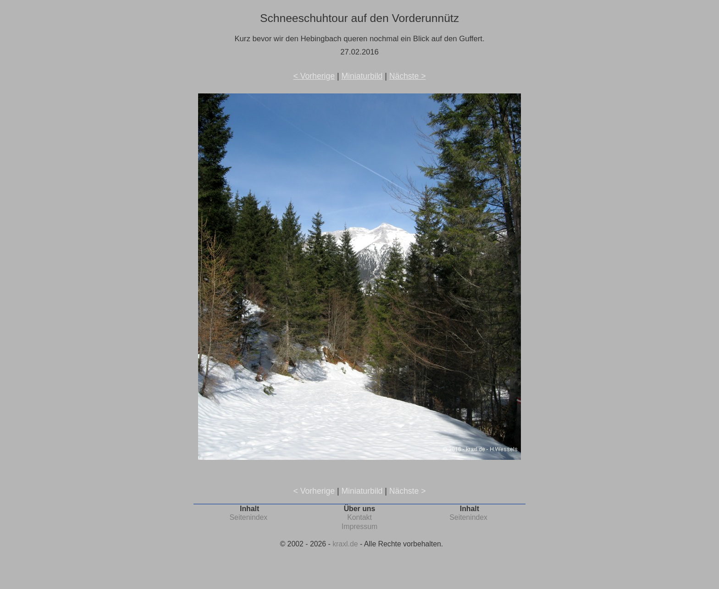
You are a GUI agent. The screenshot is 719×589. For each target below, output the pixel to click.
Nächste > (407, 76)
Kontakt (359, 517)
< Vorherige (314, 76)
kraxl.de (345, 544)
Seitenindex (249, 517)
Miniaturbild (361, 76)
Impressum (359, 526)
